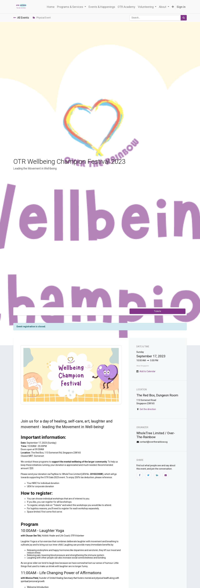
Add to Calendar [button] (147, 371)
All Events (21, 17)
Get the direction (148, 409)
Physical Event (42, 17)
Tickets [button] (157, 311)
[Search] (184, 17)
